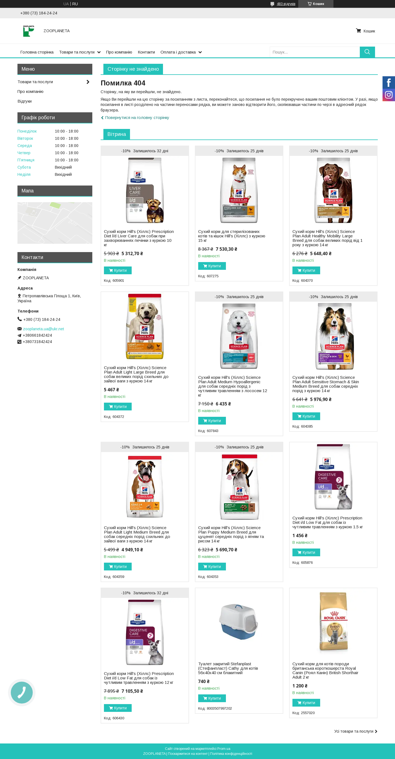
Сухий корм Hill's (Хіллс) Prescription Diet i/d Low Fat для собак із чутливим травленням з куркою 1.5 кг (327, 522)
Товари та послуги (77, 52)
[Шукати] (367, 52)
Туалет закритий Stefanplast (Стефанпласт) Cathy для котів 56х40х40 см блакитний (228, 668)
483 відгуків (286, 4)
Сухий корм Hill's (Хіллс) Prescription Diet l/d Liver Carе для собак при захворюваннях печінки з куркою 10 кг (139, 238)
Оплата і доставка (178, 52)
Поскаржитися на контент (188, 754)
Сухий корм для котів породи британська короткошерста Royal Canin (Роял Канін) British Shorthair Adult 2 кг (325, 670)
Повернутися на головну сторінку (137, 117)
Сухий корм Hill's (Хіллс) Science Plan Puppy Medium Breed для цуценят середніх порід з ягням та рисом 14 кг (231, 534)
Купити (120, 270)
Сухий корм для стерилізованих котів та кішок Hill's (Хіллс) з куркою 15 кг (231, 236)
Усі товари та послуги (353, 731)
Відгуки (24, 101)
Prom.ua (223, 749)
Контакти (146, 52)
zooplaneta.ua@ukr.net (43, 329)
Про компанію (119, 52)
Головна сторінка (36, 52)
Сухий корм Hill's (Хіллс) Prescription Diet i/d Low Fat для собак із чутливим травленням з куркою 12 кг (139, 678)
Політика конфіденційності (231, 754)
